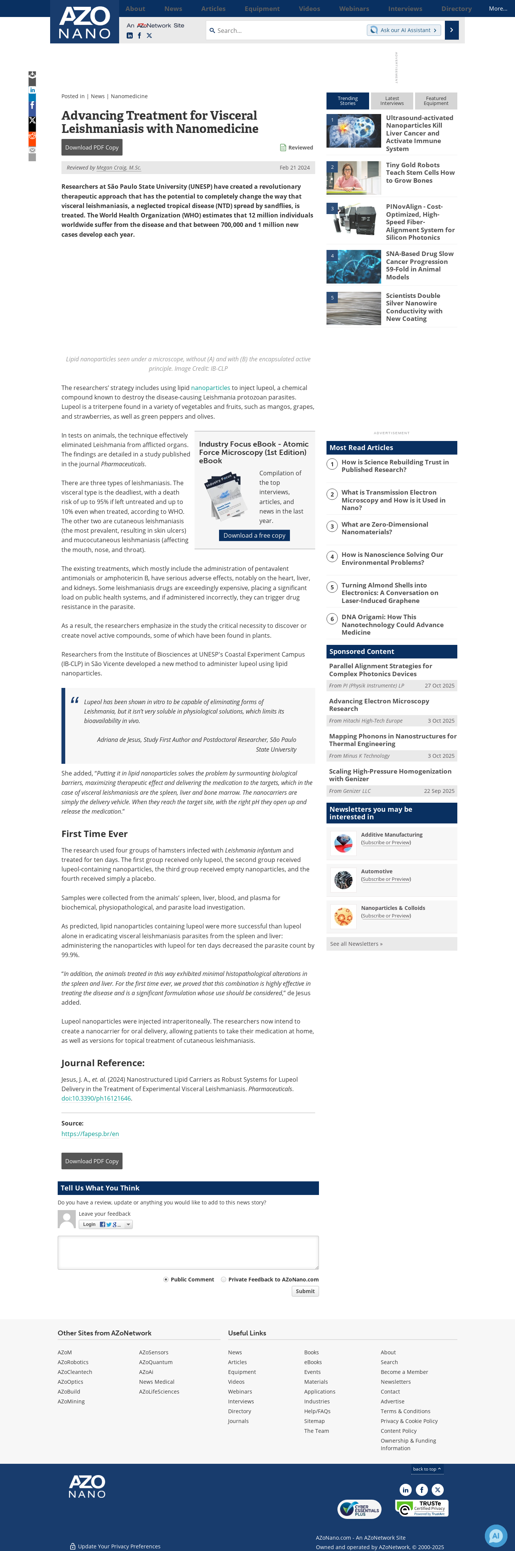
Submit (305, 1291)
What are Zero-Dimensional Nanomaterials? (381, 515)
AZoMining (71, 1401)
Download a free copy (254, 536)
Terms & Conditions (406, 1411)
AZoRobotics (73, 1362)
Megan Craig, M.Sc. (119, 167)
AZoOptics (70, 1381)
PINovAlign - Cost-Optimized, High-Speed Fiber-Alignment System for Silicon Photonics (420, 211)
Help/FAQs (317, 1411)
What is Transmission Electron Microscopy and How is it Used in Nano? (398, 484)
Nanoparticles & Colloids (393, 882)
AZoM (65, 1352)
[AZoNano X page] (149, 36)
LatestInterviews (392, 100)
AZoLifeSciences (159, 1391)
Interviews (241, 1401)
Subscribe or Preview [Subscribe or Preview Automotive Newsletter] (386, 853)
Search (389, 1362)
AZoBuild (69, 1391)
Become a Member (404, 1371)
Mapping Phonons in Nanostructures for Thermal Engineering (386, 717)
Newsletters (396, 1381)
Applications (320, 1391)
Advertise (393, 1401)
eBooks (313, 1362)
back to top (427, 1469)
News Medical (157, 1381)
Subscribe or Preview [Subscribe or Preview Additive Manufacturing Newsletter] (386, 817)
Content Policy (399, 1430)
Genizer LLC (357, 765)
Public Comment (192, 1279)
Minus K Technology (366, 732)
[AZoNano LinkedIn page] (130, 36)
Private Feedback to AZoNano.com (273, 1279)
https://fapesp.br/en (90, 1134)
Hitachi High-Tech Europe (373, 694)
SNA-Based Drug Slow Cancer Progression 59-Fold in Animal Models (418, 249)
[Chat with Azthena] (496, 1536)
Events (312, 1371)
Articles (237, 1362)
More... (447, 8)
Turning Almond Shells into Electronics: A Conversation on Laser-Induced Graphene (397, 579)
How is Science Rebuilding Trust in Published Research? (390, 454)
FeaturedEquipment (436, 100)
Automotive (376, 846)
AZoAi (146, 1371)
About (388, 1352)
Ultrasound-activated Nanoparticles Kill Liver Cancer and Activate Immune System (419, 128)
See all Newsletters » (356, 918)
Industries (317, 1401)
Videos (236, 1381)
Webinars (240, 1391)
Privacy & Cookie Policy (409, 1421)
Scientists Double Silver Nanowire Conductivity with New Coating (419, 290)
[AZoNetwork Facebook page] (139, 36)
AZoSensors (154, 1352)
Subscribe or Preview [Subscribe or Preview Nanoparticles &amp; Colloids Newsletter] (386, 890)
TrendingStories (348, 100)
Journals (238, 1421)
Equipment (242, 1371)
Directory (239, 1411)
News (98, 96)
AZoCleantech (75, 1371)
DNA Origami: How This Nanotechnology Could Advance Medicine (398, 606)
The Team (316, 1430)
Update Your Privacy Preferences (115, 1541)
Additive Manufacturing (392, 809)
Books (311, 1352)
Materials (316, 1381)
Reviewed (300, 147)
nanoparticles (210, 388)
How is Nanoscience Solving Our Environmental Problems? (387, 545)
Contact (390, 1391)
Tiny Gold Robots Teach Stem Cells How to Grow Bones (420, 165)
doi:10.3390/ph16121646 (96, 1098)
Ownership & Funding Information (408, 1444)
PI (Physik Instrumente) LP (373, 668)
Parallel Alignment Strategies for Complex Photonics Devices (389, 654)
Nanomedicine (129, 96)
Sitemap (314, 1421)
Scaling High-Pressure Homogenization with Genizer (390, 751)
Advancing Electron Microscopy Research (387, 684)
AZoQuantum (156, 1362)
